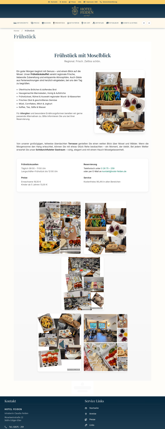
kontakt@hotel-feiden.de (114, 171)
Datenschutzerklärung (108, 2)
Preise (35, 23)
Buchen (46, 23)
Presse (72, 2)
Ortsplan (98, 23)
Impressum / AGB (90, 2)
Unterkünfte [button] (21, 23)
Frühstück (59, 23)
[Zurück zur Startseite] (82, 11)
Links (79, 2)
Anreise (63, 2)
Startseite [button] (52, 2)
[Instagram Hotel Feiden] (144, 23)
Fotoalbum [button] (112, 23)
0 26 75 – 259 (107, 168)
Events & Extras (129, 23)
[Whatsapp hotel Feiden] (149, 23)
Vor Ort (86, 23)
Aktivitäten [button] (73, 23)
